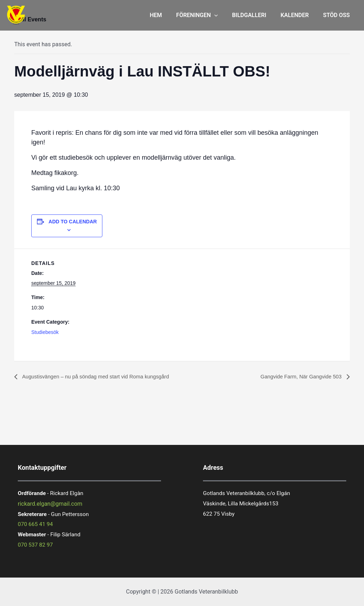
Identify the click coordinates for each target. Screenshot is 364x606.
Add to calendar (73, 221)
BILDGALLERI (256, 15)
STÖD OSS (338, 15)
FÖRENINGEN (207, 15)
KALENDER (299, 15)
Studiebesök (45, 332)
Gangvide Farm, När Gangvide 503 (298, 377)
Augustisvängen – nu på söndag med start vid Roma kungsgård (102, 377)
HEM (168, 15)
